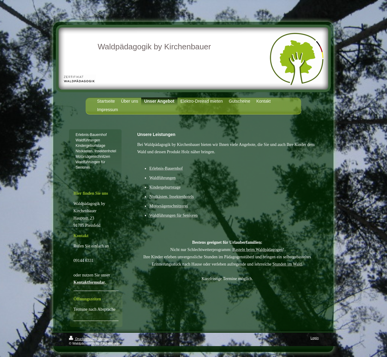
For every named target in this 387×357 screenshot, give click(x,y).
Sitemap (103, 339)
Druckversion (82, 339)
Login (315, 338)
